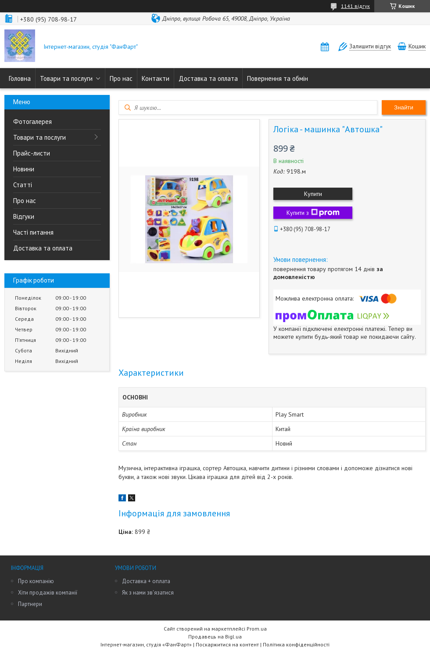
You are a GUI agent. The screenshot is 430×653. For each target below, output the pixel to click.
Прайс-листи (31, 153)
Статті (22, 185)
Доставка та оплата (208, 78)
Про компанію (36, 581)
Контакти (155, 78)
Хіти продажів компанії (47, 592)
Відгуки (23, 216)
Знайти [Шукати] (403, 107)
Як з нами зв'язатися (148, 592)
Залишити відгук (370, 46)
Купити (313, 194)
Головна (20, 78)
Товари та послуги (66, 78)
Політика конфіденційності (296, 644)
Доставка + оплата (146, 581)
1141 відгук (355, 6)
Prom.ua (257, 628)
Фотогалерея (32, 121)
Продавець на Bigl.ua (215, 636)
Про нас (121, 78)
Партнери (30, 604)
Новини (23, 169)
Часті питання (33, 232)
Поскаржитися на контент (227, 644)
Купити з (313, 213)
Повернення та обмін (277, 78)
